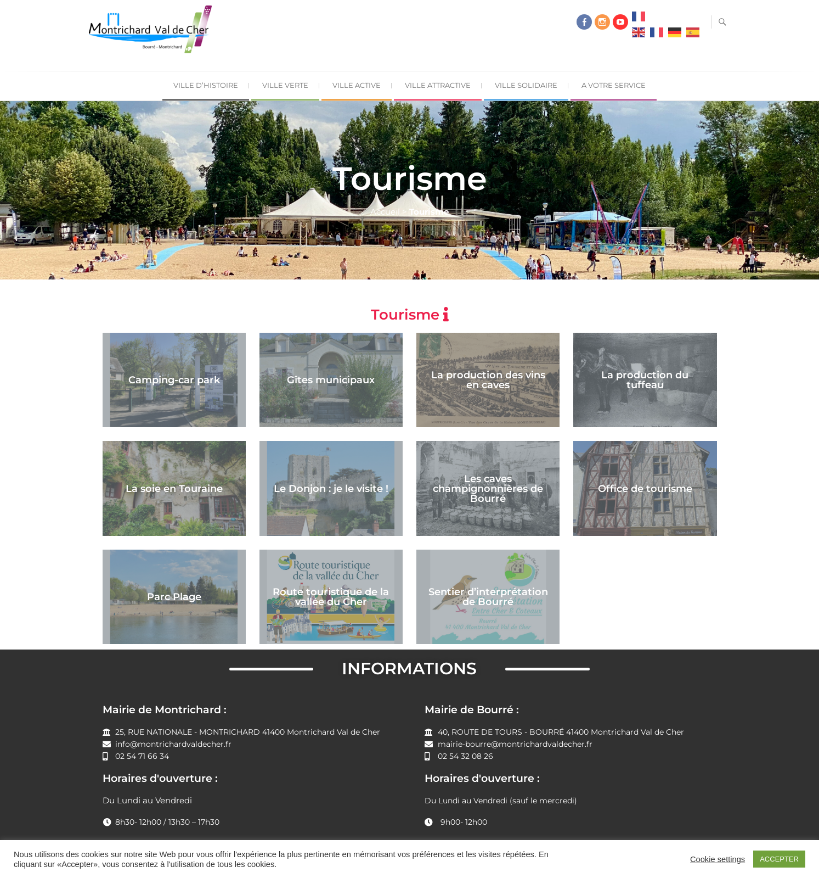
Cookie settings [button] (717, 859)
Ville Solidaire (526, 85)
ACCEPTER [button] (779, 859)
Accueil (385, 211)
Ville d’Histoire (205, 85)
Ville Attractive (438, 85)
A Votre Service (613, 85)
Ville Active (356, 85)
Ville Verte (285, 85)
